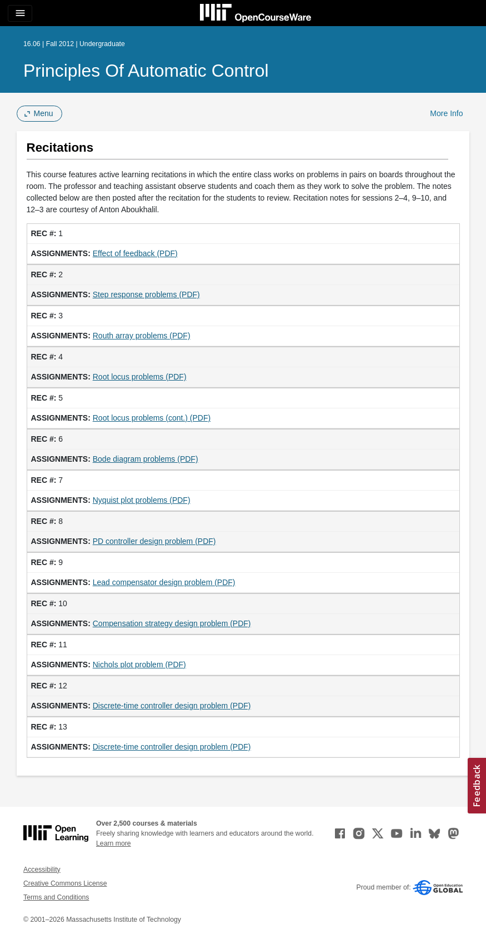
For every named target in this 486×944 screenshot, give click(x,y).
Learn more (113, 843)
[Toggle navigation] (20, 13)
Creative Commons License (65, 883)
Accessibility (42, 869)
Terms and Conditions (56, 897)
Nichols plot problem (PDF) (139, 664)
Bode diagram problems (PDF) (145, 458)
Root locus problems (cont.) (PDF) (152, 417)
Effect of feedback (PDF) (135, 253)
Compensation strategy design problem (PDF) (172, 623)
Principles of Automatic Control (146, 71)
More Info (446, 113)
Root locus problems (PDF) (140, 376)
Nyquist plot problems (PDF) (142, 500)
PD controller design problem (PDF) (154, 541)
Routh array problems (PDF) (142, 335)
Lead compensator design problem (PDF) (164, 582)
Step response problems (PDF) (146, 294)
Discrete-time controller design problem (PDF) (172, 705)
